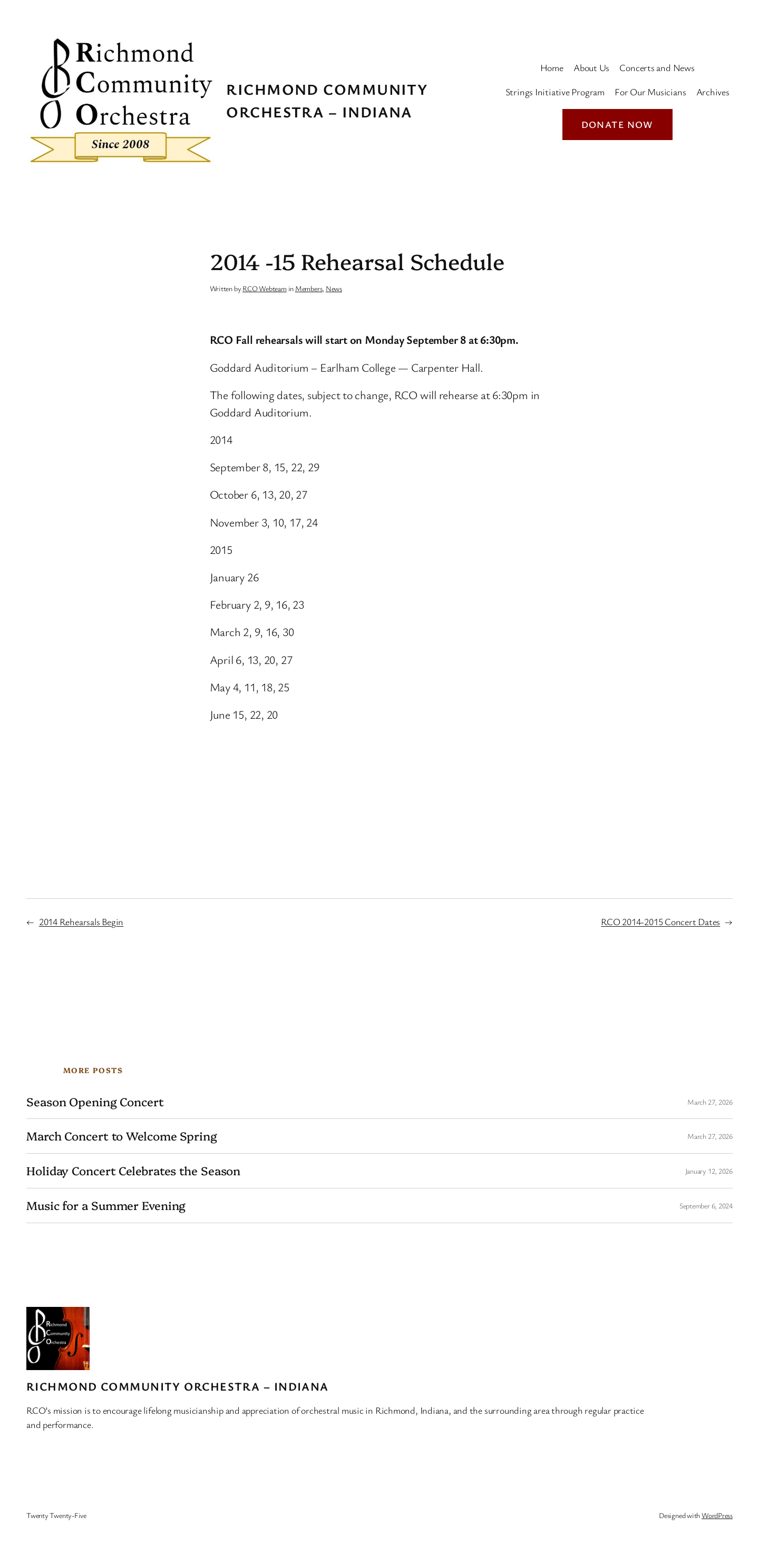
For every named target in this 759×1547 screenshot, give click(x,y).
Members (308, 288)
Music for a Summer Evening (106, 1205)
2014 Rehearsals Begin (81, 921)
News (334, 288)
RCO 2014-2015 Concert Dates (660, 921)
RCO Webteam (264, 288)
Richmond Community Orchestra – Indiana (177, 1386)
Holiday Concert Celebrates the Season (133, 1170)
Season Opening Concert (95, 1101)
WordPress (717, 1515)
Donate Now (617, 124)
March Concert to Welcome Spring (121, 1136)
